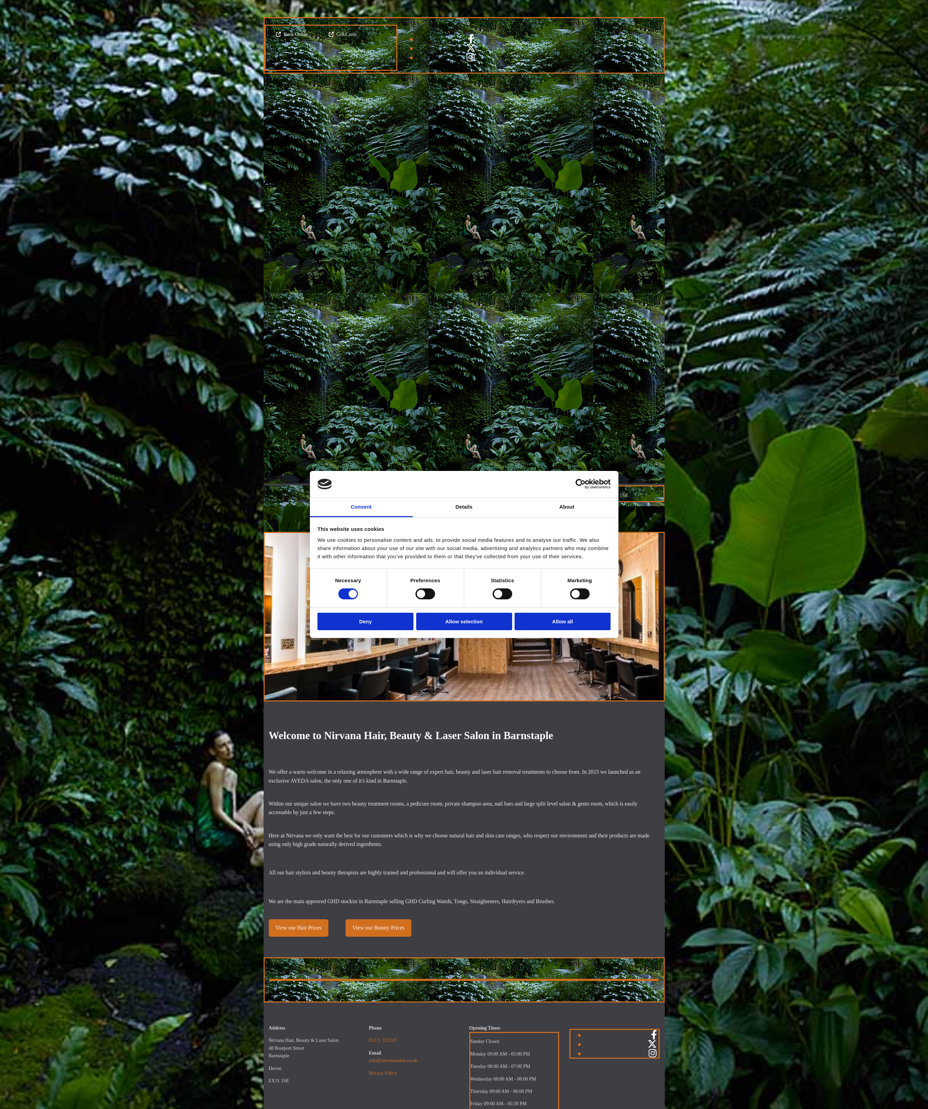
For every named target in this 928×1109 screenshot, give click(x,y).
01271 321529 (383, 1040)
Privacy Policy (383, 1073)
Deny (365, 621)
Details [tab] (464, 507)
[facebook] (471, 39)
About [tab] (567, 507)
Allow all (562, 621)
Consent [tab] (361, 507)
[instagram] (471, 57)
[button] (292, 34)
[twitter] (470, 48)
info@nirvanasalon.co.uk (393, 1060)
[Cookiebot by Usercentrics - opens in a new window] (581, 484)
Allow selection (464, 621)
